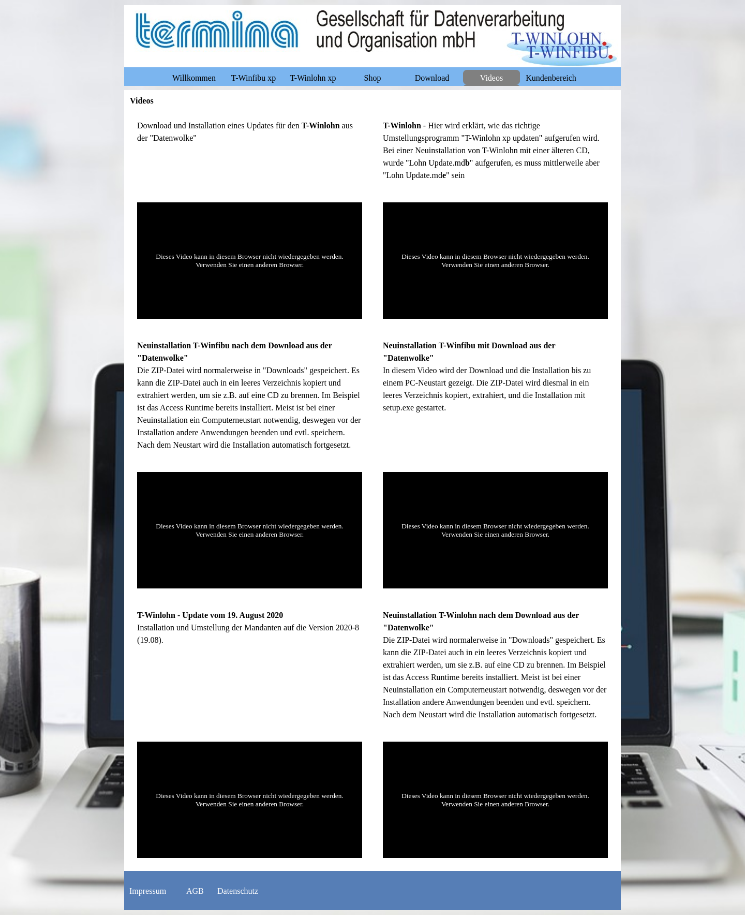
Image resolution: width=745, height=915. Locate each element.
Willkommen (194, 77)
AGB (195, 891)
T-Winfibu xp (253, 77)
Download (432, 77)
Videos (491, 77)
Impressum (147, 891)
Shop (372, 77)
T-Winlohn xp (313, 77)
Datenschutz (237, 891)
